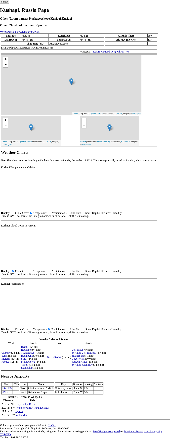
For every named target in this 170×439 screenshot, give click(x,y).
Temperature (40, 213)
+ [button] (5, 59)
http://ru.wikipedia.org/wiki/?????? (110, 51)
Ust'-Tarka (77, 349)
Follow (4, 1)
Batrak (24, 346)
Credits (51, 425)
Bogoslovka (78, 358)
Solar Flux (75, 213)
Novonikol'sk (54, 357)
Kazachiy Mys (79, 361)
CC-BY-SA (118, 114)
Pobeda (5, 361)
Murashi (5, 358)
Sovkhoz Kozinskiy (82, 364)
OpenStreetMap (96, 114)
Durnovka (26, 367)
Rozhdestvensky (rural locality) (32, 407)
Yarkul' (25, 364)
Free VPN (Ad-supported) (107, 431)
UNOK (5, 392)
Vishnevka (21, 415)
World (3, 31)
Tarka (4, 355)
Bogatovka (27, 355)
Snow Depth (92, 213)
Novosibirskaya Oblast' (27, 31)
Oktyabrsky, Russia (25, 404)
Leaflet (75, 114)
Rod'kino (26, 349)
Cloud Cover (22, 213)
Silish (24, 358)
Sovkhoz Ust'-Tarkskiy (84, 352)
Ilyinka (19, 411)
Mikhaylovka (28, 361)
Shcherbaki (78, 355)
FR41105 (7, 388)
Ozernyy (6, 352)
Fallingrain (136, 114)
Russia (10, 31)
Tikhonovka (27, 352)
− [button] (5, 64)
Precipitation (58, 213)
